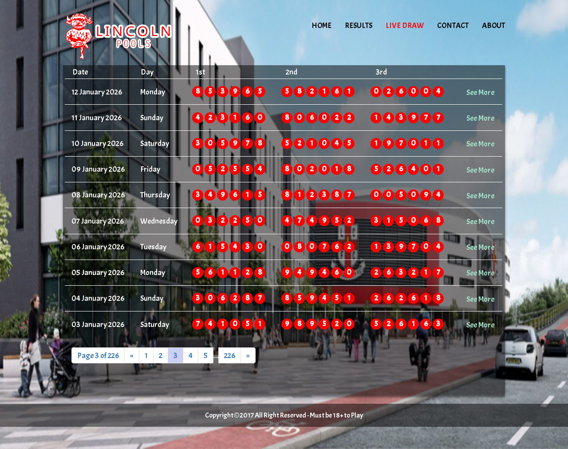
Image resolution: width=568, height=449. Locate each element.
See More (480, 92)
